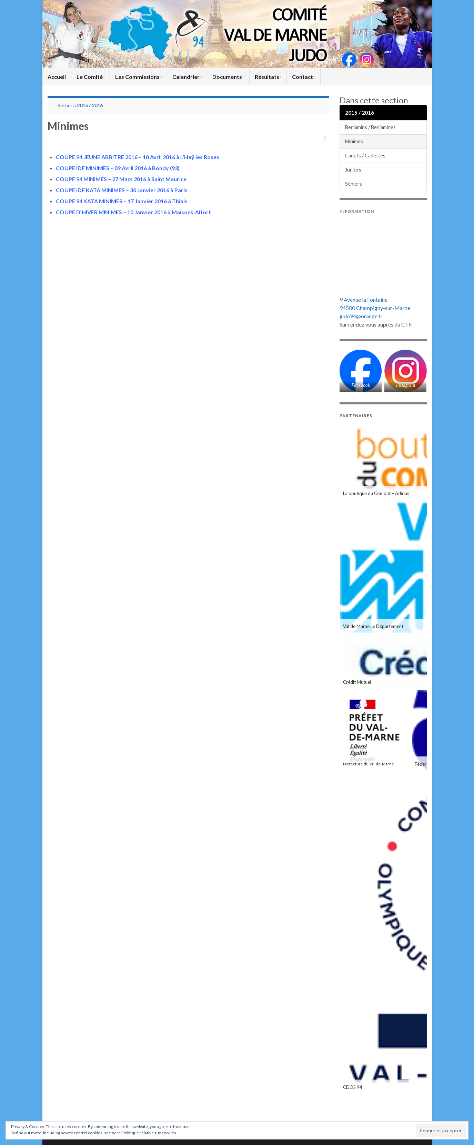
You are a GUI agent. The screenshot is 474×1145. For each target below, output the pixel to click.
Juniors (353, 170)
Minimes (354, 141)
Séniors (353, 184)
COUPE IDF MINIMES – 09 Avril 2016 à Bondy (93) (118, 168)
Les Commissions (138, 76)
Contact (303, 76)
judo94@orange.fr (361, 316)
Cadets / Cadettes (365, 155)
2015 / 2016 (90, 105)
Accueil (57, 76)
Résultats (268, 76)
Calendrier (187, 76)
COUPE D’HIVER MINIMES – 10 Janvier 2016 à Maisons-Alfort (133, 212)
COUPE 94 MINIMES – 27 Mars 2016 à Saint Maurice (121, 179)
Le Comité (91, 76)
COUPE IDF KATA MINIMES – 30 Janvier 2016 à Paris (122, 190)
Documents (228, 76)
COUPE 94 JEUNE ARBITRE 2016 (97, 157)
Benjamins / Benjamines (370, 127)
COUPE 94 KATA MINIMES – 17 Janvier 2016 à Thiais (122, 201)
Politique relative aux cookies (149, 1132)
